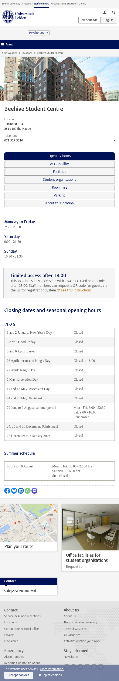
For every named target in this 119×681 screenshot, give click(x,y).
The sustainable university (80, 622)
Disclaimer (11, 641)
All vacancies (72, 635)
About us (70, 616)
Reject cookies (52, 675)
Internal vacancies (75, 629)
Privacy (9, 635)
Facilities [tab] (59, 171)
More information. (52, 669)
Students (26, 3)
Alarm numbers (14, 657)
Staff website (9, 53)
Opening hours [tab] (59, 156)
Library (82, 3)
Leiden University (11, 3)
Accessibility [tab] (59, 164)
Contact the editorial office (21, 629)
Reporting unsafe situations (22, 663)
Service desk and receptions (22, 616)
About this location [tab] (59, 203)
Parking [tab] (59, 195)
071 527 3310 (13, 140)
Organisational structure (63, 3)
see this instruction (75, 290)
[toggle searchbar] (113, 12)
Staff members (41, 3)
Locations (26, 53)
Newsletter (71, 657)
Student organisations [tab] (59, 179)
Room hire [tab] (59, 187)
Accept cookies (18, 675)
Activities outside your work (82, 641)
